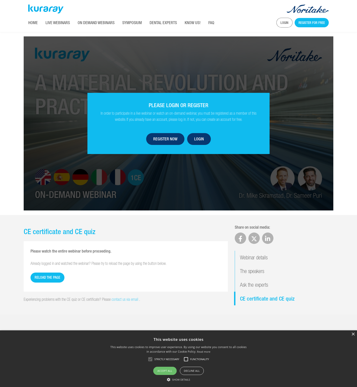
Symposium (132, 22)
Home (33, 22)
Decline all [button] (192, 370)
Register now (165, 139)
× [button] (353, 334)
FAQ (211, 22)
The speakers (252, 271)
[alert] (178, 358)
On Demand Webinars (96, 22)
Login (284, 23)
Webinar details (254, 257)
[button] (178, 379)
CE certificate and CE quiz (267, 298)
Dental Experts (163, 22)
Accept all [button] (165, 370)
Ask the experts (254, 285)
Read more (203, 351)
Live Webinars (58, 22)
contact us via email (125, 299)
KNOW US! (193, 22)
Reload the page (47, 277)
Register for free (311, 23)
